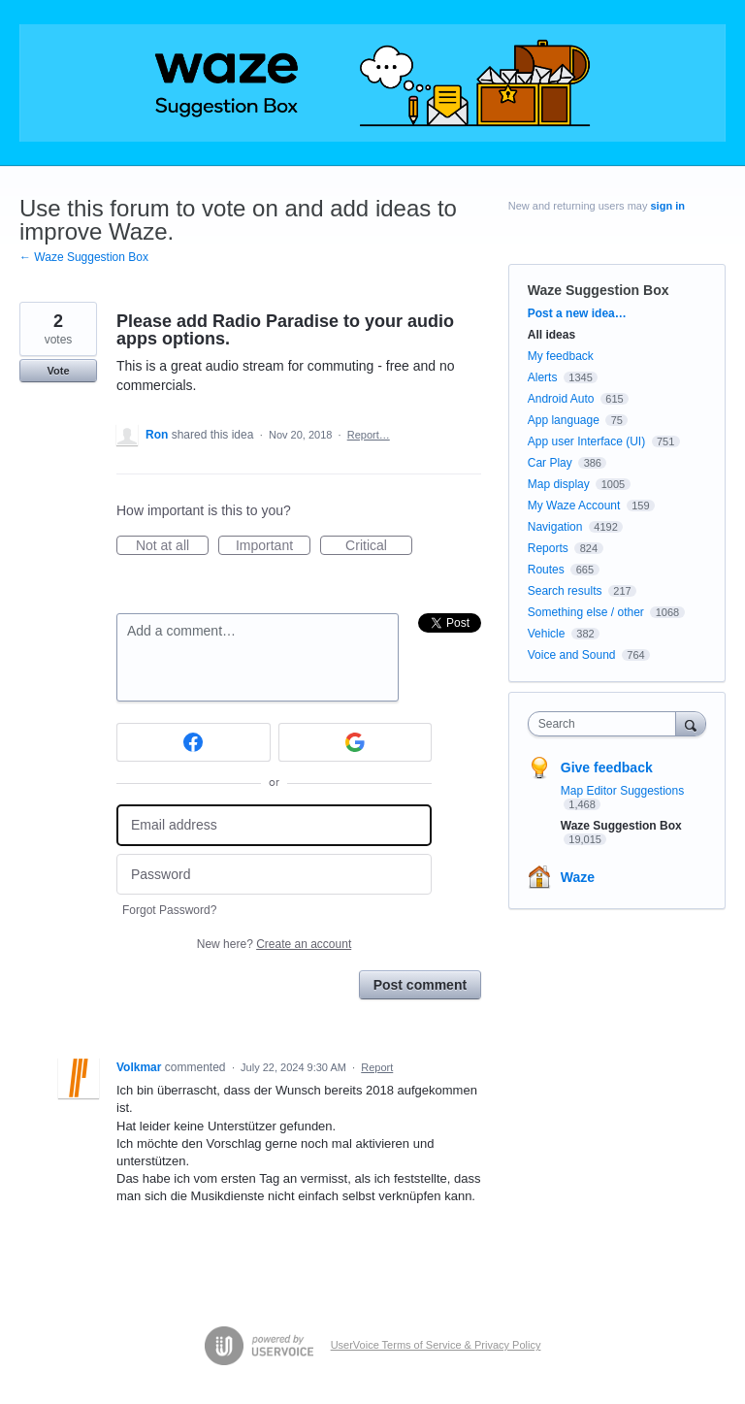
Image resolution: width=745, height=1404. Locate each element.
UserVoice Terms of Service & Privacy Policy (436, 1345)
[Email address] (274, 825)
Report (377, 1067)
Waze (578, 877)
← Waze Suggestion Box (83, 257)
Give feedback (607, 767)
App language (563, 420)
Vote (58, 370)
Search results (565, 591)
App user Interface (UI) (586, 441)
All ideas (551, 335)
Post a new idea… (577, 313)
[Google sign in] (355, 742)
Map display (559, 484)
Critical (378, 546)
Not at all (172, 546)
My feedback (561, 356)
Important (273, 546)
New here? (274, 944)
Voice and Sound (572, 655)
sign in (668, 206)
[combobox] (606, 724)
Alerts (543, 377)
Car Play (550, 463)
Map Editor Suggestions (622, 791)
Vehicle (547, 633)
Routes (546, 569)
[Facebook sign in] (193, 742)
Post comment (420, 985)
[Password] (274, 875)
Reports (548, 548)
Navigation (555, 527)
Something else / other (586, 612)
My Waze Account (574, 505)
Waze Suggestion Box (598, 290)
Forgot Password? (169, 910)
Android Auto (561, 399)
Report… (368, 435)
